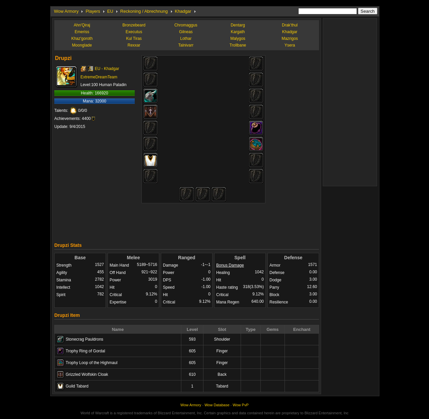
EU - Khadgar (107, 68)
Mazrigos (290, 38)
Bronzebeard (133, 25)
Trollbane (238, 45)
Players (92, 11)
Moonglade (82, 45)
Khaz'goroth (82, 38)
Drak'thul (290, 25)
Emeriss (82, 31)
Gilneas (186, 31)
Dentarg (238, 25)
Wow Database (216, 405)
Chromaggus (185, 25)
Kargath (238, 31)
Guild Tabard (77, 386)
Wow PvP (240, 405)
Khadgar (183, 11)
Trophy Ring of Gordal (85, 351)
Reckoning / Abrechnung (144, 11)
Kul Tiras (134, 38)
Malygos (237, 38)
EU (110, 11)
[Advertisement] (187, 221)
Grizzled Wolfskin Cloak (87, 374)
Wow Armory (66, 11)
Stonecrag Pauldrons (84, 339)
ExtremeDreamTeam (98, 77)
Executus (134, 31)
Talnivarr (185, 45)
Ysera (290, 45)
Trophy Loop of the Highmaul (91, 362)
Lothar (185, 38)
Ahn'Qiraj (82, 25)
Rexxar (133, 45)
